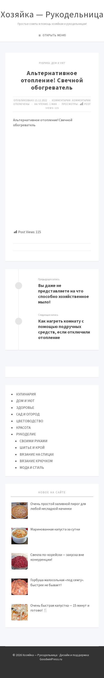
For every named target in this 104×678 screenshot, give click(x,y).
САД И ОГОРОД (28, 414)
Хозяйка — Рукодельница (52, 14)
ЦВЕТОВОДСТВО (29, 421)
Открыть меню (54, 35)
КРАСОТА (23, 427)
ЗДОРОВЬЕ (25, 407)
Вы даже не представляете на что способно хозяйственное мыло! (63, 294)
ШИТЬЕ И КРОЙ (32, 447)
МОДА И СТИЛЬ (32, 467)
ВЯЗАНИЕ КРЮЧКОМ (36, 461)
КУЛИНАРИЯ (26, 394)
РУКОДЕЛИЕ (26, 434)
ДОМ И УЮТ (58, 63)
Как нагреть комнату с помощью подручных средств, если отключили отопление (64, 329)
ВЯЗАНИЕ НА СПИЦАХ (37, 454)
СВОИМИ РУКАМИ (34, 441)
